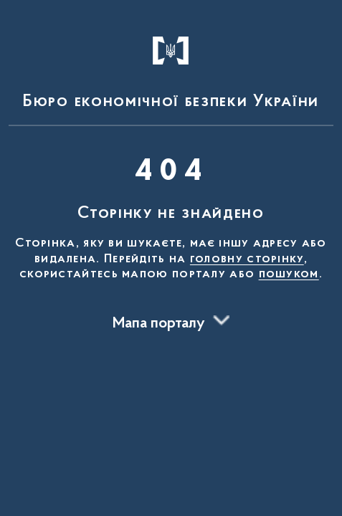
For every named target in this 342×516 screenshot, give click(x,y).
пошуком (289, 274)
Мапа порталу (159, 324)
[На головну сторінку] (171, 66)
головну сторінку (247, 259)
